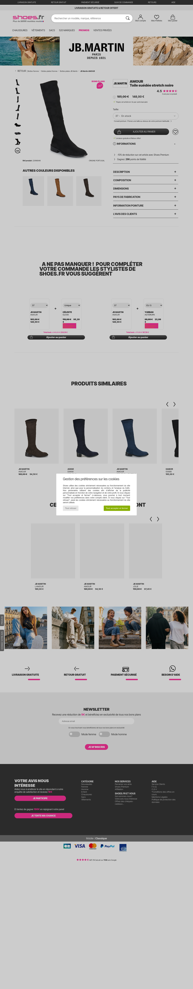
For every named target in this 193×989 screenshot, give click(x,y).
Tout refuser (70, 508)
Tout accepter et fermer (117, 508)
